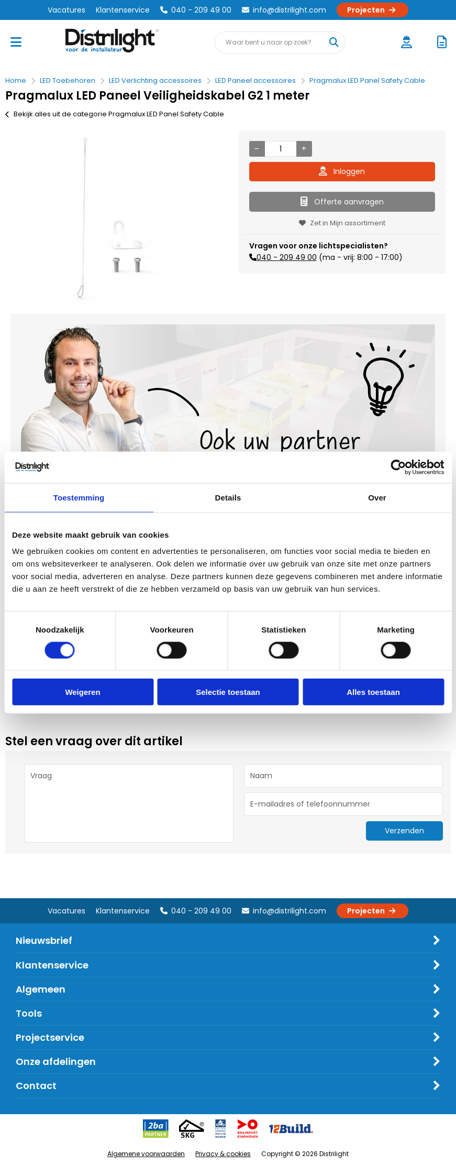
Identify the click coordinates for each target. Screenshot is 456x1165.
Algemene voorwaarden (146, 1153)
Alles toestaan (373, 692)
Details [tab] (228, 497)
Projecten (372, 10)
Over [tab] (377, 497)
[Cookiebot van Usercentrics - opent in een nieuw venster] (398, 467)
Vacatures (66, 10)
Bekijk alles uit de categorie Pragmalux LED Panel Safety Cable (114, 114)
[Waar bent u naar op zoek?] (334, 42)
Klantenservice (123, 10)
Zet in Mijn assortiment (342, 223)
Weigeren (82, 692)
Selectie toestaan (228, 692)
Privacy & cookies (223, 1153)
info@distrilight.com (284, 10)
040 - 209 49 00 (195, 10)
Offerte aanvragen (342, 202)
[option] (114, 219)
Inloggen (342, 171)
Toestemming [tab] (79, 497)
